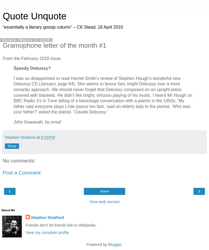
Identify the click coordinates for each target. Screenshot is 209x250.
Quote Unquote (34, 16)
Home (104, 191)
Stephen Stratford (47, 217)
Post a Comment (22, 173)
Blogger (115, 244)
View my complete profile (47, 232)
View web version (104, 202)
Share (12, 146)
